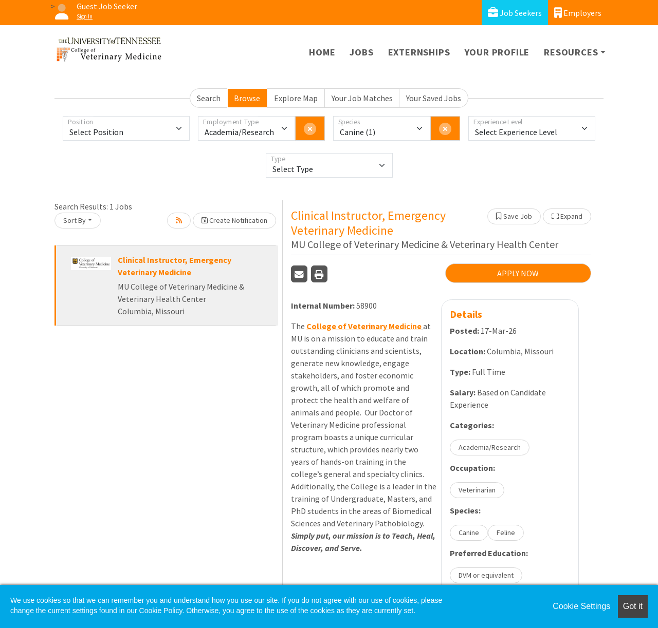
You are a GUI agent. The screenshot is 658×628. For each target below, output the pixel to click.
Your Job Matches (362, 98)
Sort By (74, 220)
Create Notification (234, 220)
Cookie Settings (581, 606)
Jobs (361, 52)
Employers (577, 12)
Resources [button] (571, 52)
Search (209, 98)
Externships (419, 52)
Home (322, 52)
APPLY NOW (518, 273)
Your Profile (497, 52)
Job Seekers (515, 12)
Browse (247, 98)
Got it (633, 606)
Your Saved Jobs (433, 98)
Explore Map (296, 98)
